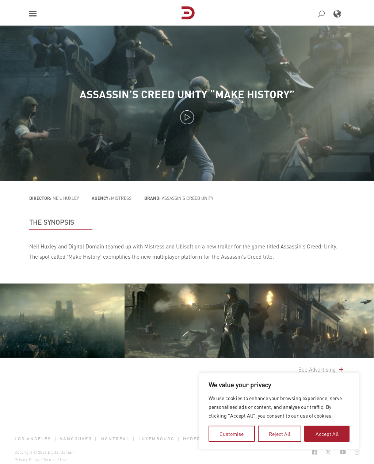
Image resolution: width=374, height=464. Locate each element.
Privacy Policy (27, 459)
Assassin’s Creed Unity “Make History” (187, 94)
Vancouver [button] (76, 438)
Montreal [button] (115, 438)
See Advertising (321, 369)
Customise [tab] (232, 433)
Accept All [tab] (327, 433)
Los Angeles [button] (33, 438)
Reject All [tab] (279, 433)
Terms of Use (55, 459)
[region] (279, 411)
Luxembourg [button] (156, 438)
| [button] (55, 438)
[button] (33, 13)
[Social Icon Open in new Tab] (314, 452)
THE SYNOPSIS (51, 222)
